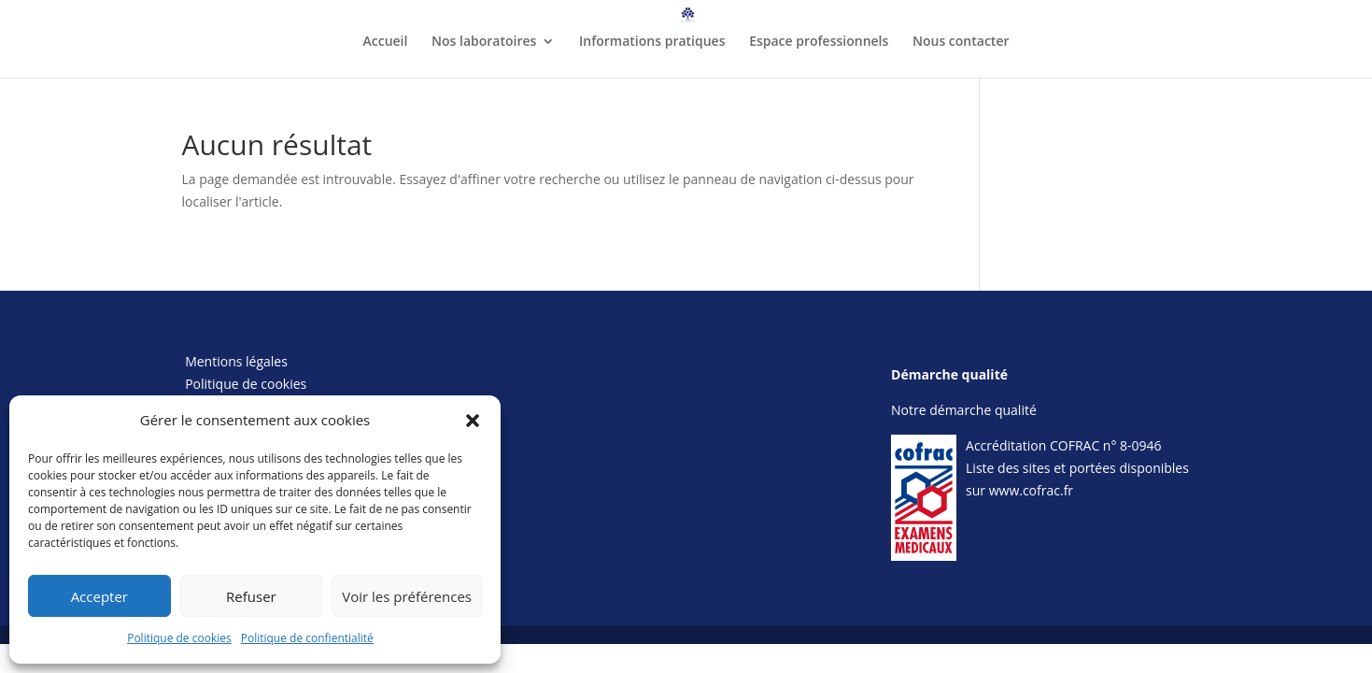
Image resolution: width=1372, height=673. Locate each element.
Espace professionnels (818, 42)
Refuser (251, 596)
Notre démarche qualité (964, 410)
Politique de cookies (179, 638)
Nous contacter (961, 42)
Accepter (99, 596)
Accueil (384, 42)
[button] (472, 420)
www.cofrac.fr (1031, 490)
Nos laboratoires (483, 42)
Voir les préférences (407, 596)
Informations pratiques (652, 42)
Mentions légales (236, 361)
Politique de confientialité (307, 638)
